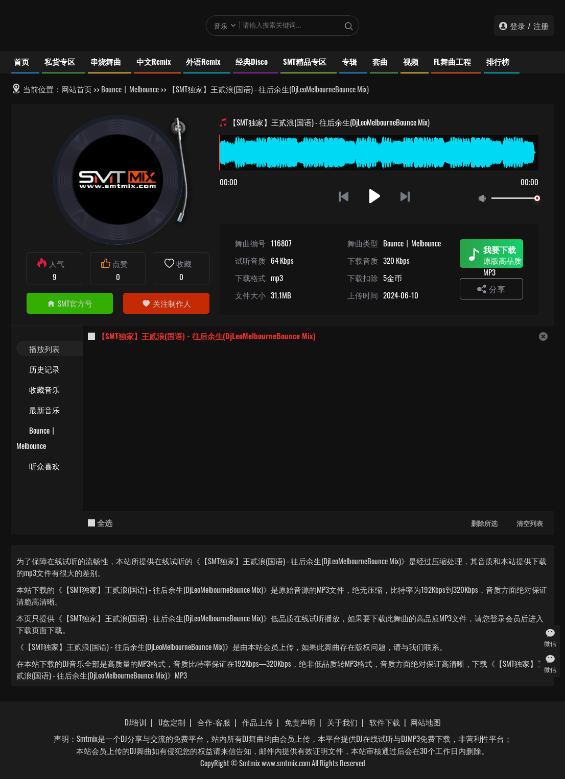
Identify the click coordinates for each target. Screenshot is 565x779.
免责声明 (300, 721)
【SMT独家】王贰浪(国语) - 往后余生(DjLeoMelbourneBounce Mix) (207, 335)
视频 (410, 61)
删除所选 (484, 523)
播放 (374, 196)
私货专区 (59, 61)
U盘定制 (171, 721)
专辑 (349, 61)
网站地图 (425, 721)
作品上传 (257, 721)
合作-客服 (213, 721)
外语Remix (203, 61)
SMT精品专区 (304, 61)
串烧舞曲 (105, 61)
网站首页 (76, 88)
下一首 (406, 196)
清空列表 (529, 523)
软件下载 (384, 721)
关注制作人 (166, 303)
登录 (517, 25)
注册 (541, 25)
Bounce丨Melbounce (130, 88)
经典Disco (252, 61)
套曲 (380, 61)
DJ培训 (136, 721)
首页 (21, 61)
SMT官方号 (69, 303)
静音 (484, 199)
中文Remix (153, 61)
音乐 (220, 25)
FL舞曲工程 (452, 61)
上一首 (343, 196)
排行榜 (497, 61)
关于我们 (342, 721)
